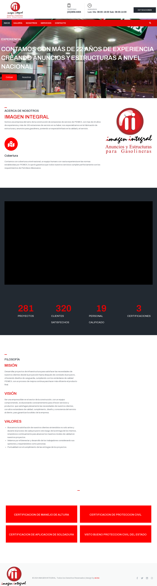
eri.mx (97, 578)
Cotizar (9, 78)
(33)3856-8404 (74, 12)
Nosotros (26, 78)
